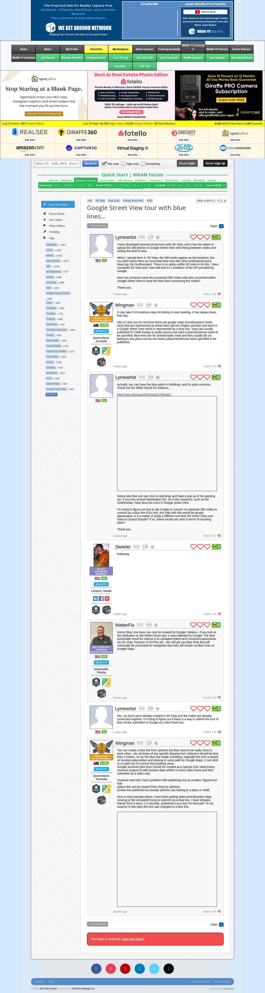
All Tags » (52, 394)
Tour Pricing (120, 58)
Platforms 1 (141, 180)
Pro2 (80, 185)
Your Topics (53, 219)
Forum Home (54, 213)
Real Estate (52, 340)
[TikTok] (169, 969)
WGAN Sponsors (193, 58)
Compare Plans (96, 58)
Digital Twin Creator (56, 351)
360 (48, 266)
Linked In (95, 598)
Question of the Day (57, 329)
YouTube (107, 598)
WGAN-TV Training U (193, 47)
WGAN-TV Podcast (217, 49)
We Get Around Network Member (101, 362)
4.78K (104, 325)
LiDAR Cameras (107, 180)
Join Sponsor (217, 58)
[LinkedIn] (140, 969)
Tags (48, 238)
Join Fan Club (145, 58)
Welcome (53, 180)
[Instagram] (111, 969)
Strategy (51, 367)
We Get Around (48, 988)
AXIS (90, 185)
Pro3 (56, 185)
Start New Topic (55, 204)
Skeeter (123, 546)
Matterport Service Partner (96, 351)
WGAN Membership (132, 188)
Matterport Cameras (85, 180)
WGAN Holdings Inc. (83, 988)
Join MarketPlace (241, 58)
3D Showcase (54, 271)
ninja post (228, 988)
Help (51, 981)
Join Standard (169, 58)
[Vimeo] (154, 969)
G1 (224, 185)
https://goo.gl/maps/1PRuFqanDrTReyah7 (144, 394)
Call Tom (144, 66)
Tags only (130, 163)
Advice (50, 255)
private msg (142, 237)
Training (186, 180)
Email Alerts (206, 201)
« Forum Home (97, 225)
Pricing (50, 335)
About (47, 49)
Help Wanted (53, 261)
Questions (52, 324)
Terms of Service (200, 981)
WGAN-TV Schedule (23, 58)
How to (50, 277)
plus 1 (193, 237)
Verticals (211, 180)
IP (215, 294)
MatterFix (124, 625)
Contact (39, 981)
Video (49, 250)
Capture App (53, 383)
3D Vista (100, 200)
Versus (50, 362)
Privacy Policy (222, 981)
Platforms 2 (156, 180)
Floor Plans (52, 356)
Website (101, 331)
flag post (219, 294)
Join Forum (47, 58)
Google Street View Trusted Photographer (106, 351)
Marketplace (120, 49)
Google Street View (56, 389)
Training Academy (169, 49)
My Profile (72, 49)
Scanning (51, 282)
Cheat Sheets (172, 180)
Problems (51, 308)
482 (104, 578)
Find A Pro (96, 49)
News (49, 302)
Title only (110, 163)
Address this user (157, 237)
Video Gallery (54, 225)
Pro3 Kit (68, 185)
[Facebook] (96, 969)
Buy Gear (120, 66)
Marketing (199, 180)
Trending (51, 231)
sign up (215, 163)
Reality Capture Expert (58, 293)
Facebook (101, 598)
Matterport (66, 180)
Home (23, 49)
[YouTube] (125, 969)
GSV (149, 200)
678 (104, 656)
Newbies (51, 313)
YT (220, 201)
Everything (150, 163)
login (187, 163)
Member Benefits (72, 58)
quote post (150, 237)
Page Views (111, 123)
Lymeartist (125, 237)
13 (104, 260)
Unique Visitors (32, 123)
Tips (49, 288)
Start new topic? (133, 939)
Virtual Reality (54, 346)
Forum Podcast (241, 49)
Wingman (124, 305)
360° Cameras (125, 180)
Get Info (30, 139)
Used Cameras (144, 49)
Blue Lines (114, 200)
